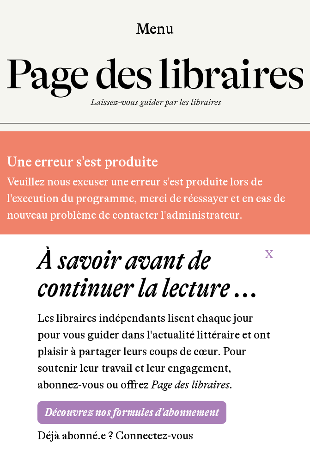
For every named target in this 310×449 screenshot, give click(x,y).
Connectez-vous (154, 436)
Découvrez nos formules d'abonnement (132, 412)
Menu (155, 29)
